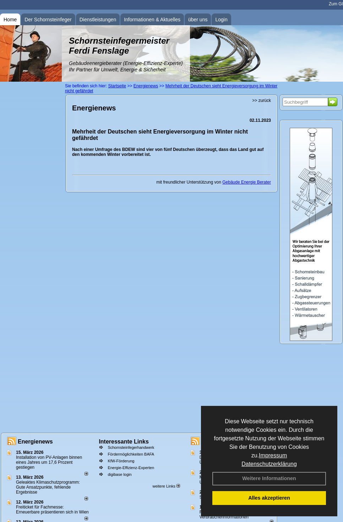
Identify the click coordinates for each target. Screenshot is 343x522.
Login (221, 19)
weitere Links (166, 486)
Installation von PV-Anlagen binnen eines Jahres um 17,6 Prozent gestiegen (49, 462)
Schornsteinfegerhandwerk (131, 447)
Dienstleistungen (98, 19)
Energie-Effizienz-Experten (131, 468)
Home (10, 19)
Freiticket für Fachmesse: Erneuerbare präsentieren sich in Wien (52, 510)
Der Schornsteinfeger (47, 19)
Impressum (273, 455)
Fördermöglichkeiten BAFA (131, 454)
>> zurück (261, 100)
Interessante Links (124, 442)
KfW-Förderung (121, 461)
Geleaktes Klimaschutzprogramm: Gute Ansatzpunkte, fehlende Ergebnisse (48, 487)
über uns (197, 19)
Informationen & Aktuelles (152, 19)
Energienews (35, 442)
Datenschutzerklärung (269, 464)
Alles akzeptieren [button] (269, 498)
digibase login (119, 474)
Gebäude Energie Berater (246, 182)
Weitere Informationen (269, 478)
